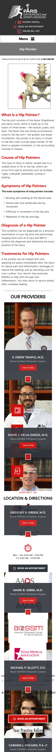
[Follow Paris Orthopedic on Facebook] (22, 709)
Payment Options (32, 470)
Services (13, 59)
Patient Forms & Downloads (36, 411)
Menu (27, 39)
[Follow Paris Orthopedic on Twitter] (28, 709)
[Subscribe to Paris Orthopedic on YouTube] (33, 709)
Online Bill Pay (31, 31)
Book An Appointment (31, 568)
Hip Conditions (33, 59)
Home (4, 59)
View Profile (28, 367)
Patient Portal (31, 22)
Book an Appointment (31, 26)
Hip (21, 59)
